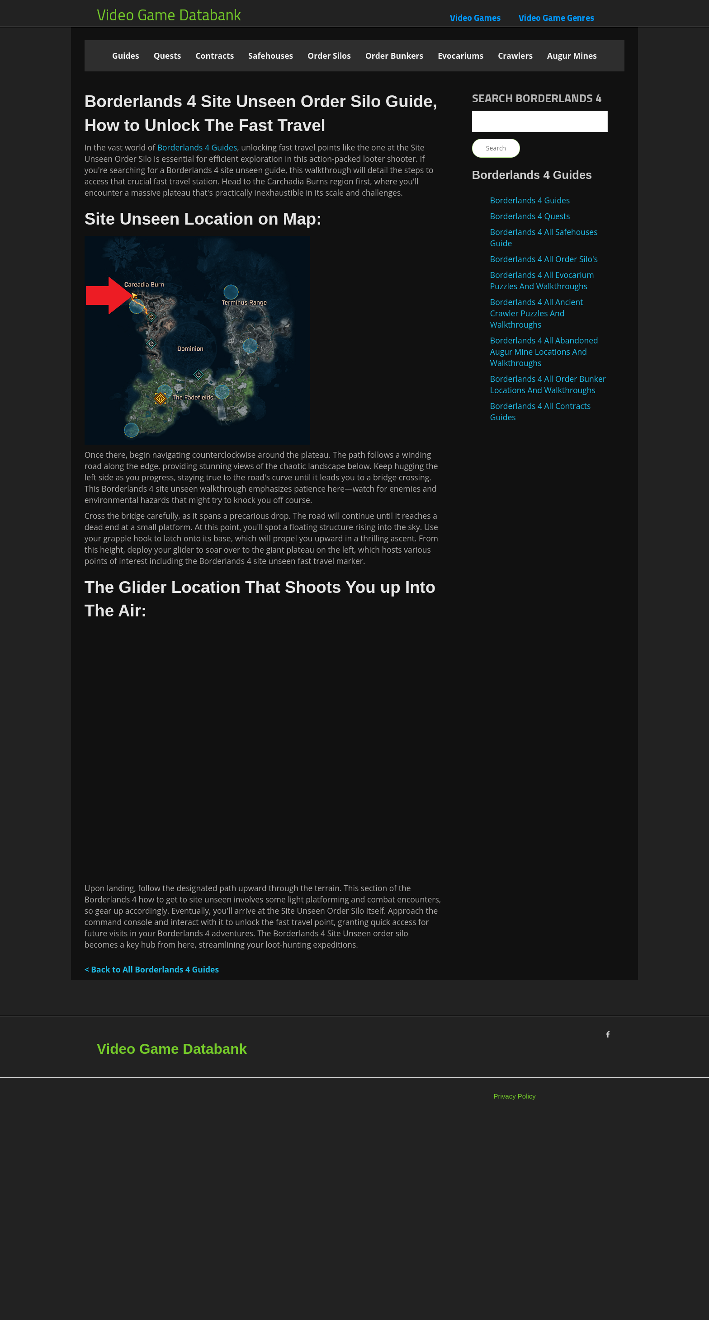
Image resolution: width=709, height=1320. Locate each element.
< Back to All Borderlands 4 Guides (152, 1170)
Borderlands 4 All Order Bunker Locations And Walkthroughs (548, 384)
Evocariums (460, 55)
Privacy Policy (515, 1297)
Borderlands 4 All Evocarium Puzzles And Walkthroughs (542, 280)
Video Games (475, 17)
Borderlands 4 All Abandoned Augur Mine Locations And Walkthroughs (544, 351)
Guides (125, 55)
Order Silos (329, 55)
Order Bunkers (394, 55)
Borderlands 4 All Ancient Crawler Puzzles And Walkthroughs (536, 313)
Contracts (214, 55)
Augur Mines (572, 55)
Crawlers (515, 55)
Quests (167, 55)
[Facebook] (608, 1235)
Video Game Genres (556, 17)
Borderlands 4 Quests (530, 216)
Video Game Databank (169, 14)
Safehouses (270, 55)
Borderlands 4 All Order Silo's (544, 259)
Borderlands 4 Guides (197, 348)
